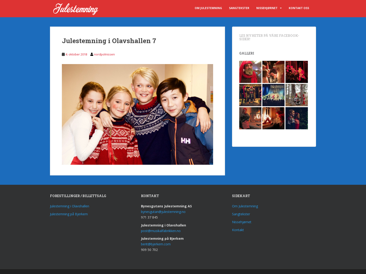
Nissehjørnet (267, 8)
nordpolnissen (104, 54)
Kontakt (238, 230)
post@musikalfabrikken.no (161, 231)
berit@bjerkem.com (156, 244)
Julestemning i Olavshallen (69, 206)
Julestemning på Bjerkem (69, 214)
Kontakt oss (299, 8)
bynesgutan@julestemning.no (163, 211)
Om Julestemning (208, 8)
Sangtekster (239, 8)
